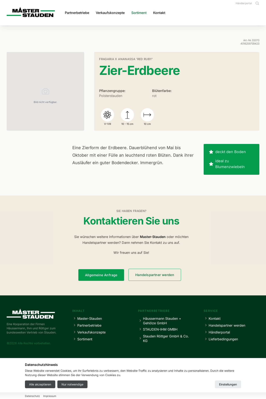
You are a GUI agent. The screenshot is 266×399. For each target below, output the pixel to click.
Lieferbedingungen (221, 339)
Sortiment (139, 13)
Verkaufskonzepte (110, 13)
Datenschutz (126, 383)
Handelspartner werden (154, 275)
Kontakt (159, 13)
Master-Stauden (87, 318)
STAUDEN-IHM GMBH (157, 329)
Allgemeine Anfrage (101, 275)
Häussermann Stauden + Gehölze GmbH (159, 320)
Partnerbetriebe (77, 13)
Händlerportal (244, 3)
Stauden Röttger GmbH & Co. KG (163, 338)
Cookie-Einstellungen (154, 383)
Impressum (105, 383)
